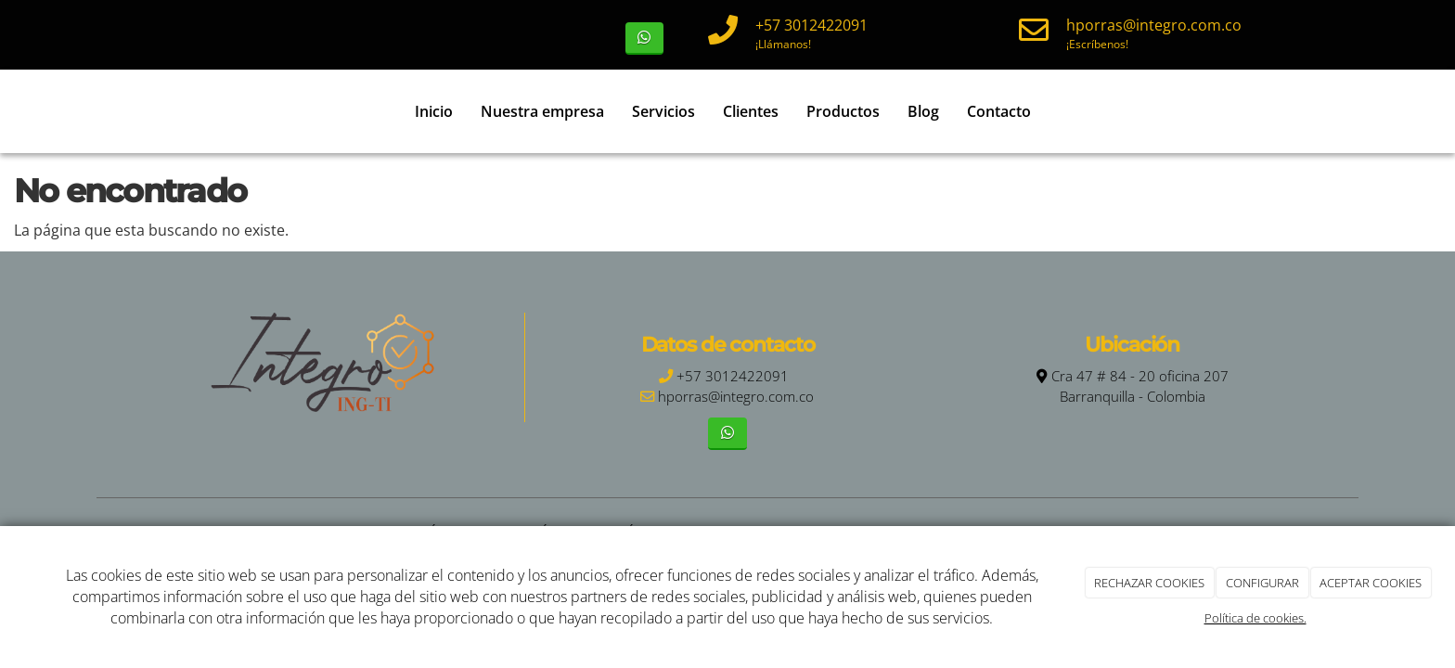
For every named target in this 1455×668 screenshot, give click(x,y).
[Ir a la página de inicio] (106, 111)
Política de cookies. (1255, 618)
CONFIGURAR (1262, 582)
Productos (843, 111)
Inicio (434, 111)
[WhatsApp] (644, 38)
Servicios (663, 111)
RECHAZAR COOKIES (1149, 582)
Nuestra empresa (542, 111)
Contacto (999, 111)
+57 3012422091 (811, 25)
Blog (923, 111)
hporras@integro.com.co (1154, 25)
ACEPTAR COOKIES (1371, 582)
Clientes (751, 111)
